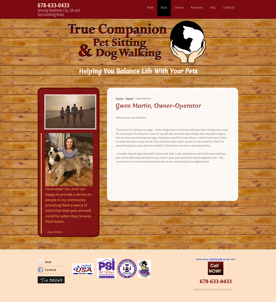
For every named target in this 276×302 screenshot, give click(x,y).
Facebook (47, 270)
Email (44, 262)
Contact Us (229, 7)
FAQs (213, 7)
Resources (197, 7)
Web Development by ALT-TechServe (213, 289)
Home (150, 7)
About (164, 7)
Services (179, 7)
